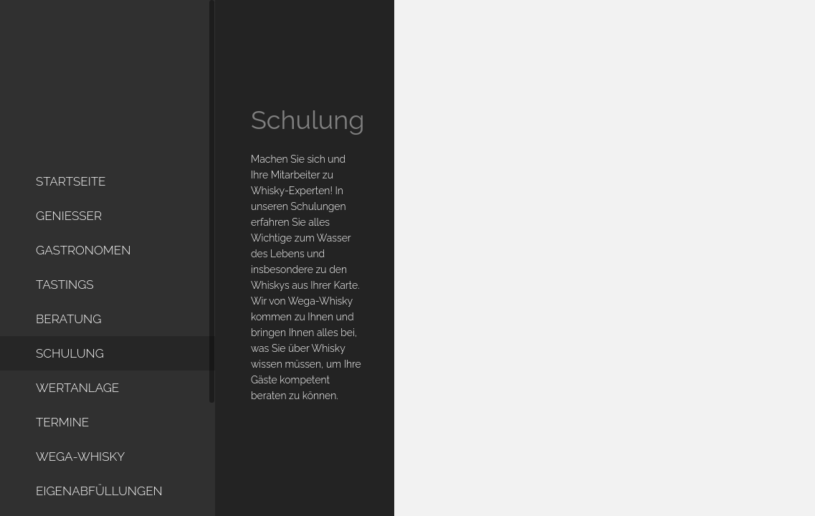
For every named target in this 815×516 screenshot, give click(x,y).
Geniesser (69, 221)
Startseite (70, 186)
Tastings (65, 289)
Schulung (70, 358)
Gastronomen (83, 255)
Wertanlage (77, 393)
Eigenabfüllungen (99, 496)
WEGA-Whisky (80, 461)
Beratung (68, 324)
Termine (62, 427)
